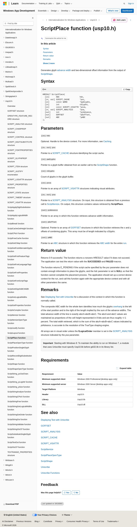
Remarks (47, 59)
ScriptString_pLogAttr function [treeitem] (19, 382)
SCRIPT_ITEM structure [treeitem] (17, 166)
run (124, 243)
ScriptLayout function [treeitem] (16, 333)
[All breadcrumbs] (43, 20)
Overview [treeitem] (11, 106)
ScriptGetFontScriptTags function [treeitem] (17, 282)
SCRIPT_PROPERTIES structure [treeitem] (17, 186)
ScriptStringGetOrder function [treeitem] (19, 415)
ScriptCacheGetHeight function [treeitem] (20, 228)
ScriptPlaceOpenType (51, 455)
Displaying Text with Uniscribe (59, 297)
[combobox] (18, 23)
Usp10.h (93, 20)
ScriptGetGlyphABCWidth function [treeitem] (18, 290)
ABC (56, 243)
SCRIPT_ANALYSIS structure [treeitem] (19, 124)
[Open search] (124, 3)
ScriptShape (47, 74)
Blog (36, 521)
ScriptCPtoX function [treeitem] (16, 233)
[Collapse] (33, 18)
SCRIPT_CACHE (60, 153)
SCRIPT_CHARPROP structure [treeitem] (16, 130)
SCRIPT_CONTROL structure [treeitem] (19, 137)
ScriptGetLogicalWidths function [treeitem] (17, 299)
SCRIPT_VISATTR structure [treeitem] (19, 202)
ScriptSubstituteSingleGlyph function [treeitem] (19, 436)
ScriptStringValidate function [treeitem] (19, 424)
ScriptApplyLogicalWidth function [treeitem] (17, 217)
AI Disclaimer (7, 521)
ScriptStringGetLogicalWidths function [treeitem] (19, 408)
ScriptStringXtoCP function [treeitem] (18, 429)
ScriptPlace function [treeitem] (16, 338)
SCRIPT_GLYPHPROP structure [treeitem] (17, 160)
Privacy (58, 521)
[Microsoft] (5, 3)
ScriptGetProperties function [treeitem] (19, 305)
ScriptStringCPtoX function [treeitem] (18, 397)
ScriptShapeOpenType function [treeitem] (20, 369)
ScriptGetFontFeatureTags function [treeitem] (18, 258)
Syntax (46, 49)
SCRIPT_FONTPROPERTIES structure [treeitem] (20, 152)
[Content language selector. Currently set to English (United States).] (15, 515)
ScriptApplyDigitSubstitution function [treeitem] (19, 209)
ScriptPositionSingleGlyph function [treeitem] (18, 349)
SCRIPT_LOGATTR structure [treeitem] (19, 179)
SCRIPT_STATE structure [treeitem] (18, 193)
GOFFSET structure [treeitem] (15, 111)
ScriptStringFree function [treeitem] (17, 401)
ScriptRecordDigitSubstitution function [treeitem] (19, 357)
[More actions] (130, 20)
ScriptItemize (53, 204)
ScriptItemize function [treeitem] (16, 315)
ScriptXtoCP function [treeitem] (16, 447)
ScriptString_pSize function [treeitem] (18, 387)
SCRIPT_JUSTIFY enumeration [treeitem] (15, 173)
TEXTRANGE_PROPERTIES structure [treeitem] (19, 454)
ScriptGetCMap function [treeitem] (17, 243)
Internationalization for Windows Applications (67, 20)
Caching (107, 141)
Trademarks (112, 521)
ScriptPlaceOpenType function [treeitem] (20, 343)
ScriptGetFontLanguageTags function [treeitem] (19, 266)
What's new (113, 11)
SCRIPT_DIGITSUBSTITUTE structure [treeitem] (19, 143)
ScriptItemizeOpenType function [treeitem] (17, 321)
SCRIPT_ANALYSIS (62, 200)
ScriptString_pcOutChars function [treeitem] (17, 375)
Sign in (131, 3)
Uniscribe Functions (50, 473)
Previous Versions (23, 521)
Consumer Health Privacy (77, 521)
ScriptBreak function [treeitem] (15, 224)
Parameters (48, 52)
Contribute (47, 521)
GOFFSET (76, 228)
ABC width (105, 243)
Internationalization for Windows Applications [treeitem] (18, 31)
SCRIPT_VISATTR (70, 188)
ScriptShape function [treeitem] (16, 364)
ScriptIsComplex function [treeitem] (17, 310)
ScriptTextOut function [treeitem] (16, 442)
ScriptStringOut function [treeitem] (17, 419)
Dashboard (127, 11)
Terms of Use (98, 521)
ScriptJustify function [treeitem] (16, 328)
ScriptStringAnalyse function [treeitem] (19, 392)
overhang (117, 306)
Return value (48, 56)
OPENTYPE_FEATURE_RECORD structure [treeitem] (19, 117)
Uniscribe (45, 467)
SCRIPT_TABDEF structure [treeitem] (19, 197)
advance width (64, 70)
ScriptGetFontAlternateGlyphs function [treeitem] (19, 250)
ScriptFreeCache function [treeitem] (18, 238)
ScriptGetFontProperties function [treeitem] (17, 274)
